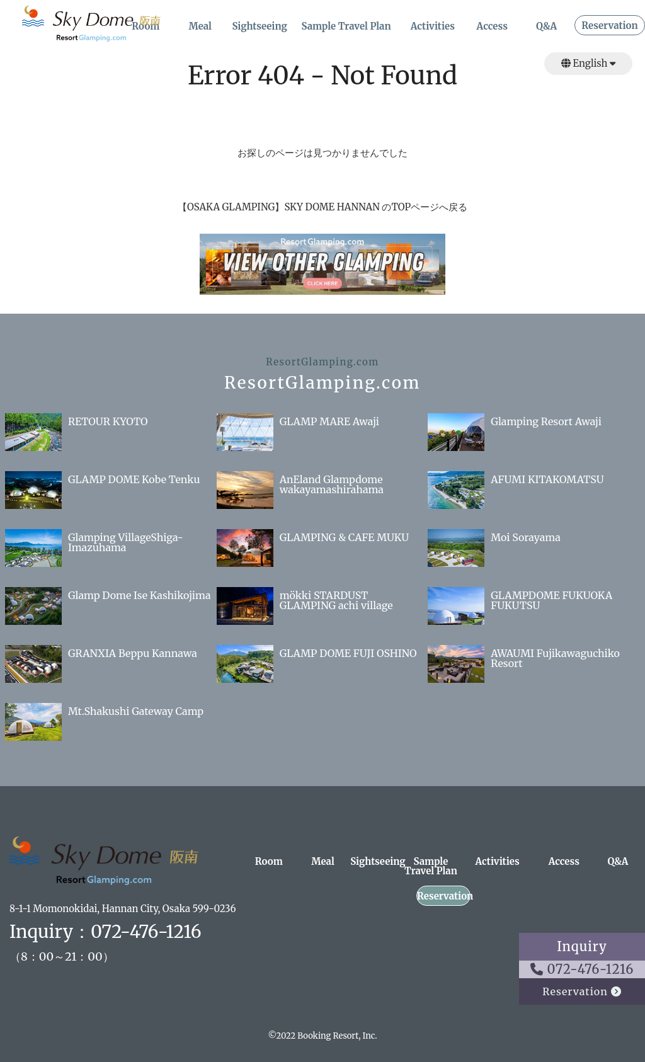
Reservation (609, 26)
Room (269, 862)
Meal (200, 26)
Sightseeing (259, 26)
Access (492, 26)
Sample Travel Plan (346, 26)
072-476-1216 (582, 969)
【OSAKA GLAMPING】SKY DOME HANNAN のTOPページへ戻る (322, 207)
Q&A (546, 26)
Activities (433, 26)
